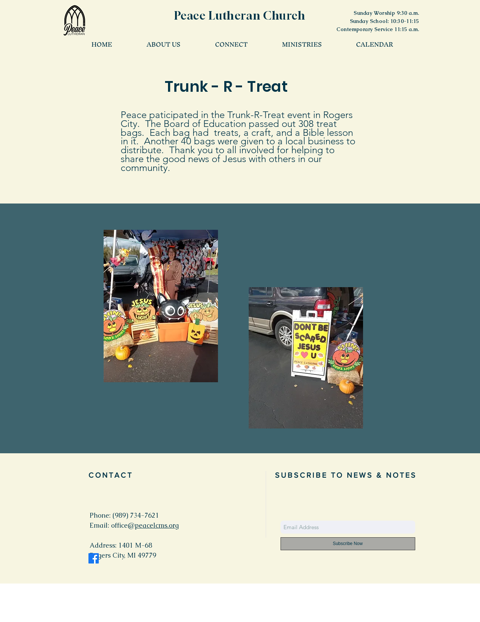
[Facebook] (93, 558)
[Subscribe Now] (348, 543)
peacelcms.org (157, 525)
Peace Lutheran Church (240, 15)
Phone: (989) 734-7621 (124, 515)
